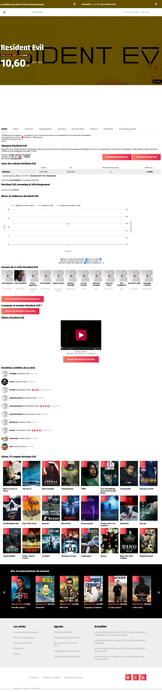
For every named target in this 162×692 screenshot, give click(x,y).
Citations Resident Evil (146, 157)
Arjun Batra (134, 289)
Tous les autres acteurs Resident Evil (22, 299)
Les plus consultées (24, 637)
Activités (108, 129)
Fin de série (78, 129)
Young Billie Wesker (33, 290)
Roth (96, 289)
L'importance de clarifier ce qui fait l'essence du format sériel (119, 658)
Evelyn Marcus (45, 289)
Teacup (143, 523)
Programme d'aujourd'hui (67, 637)
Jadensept (13, 438)
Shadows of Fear (68, 556)
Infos (16, 129)
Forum (17, 653)
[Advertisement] (81, 105)
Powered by (10, 190)
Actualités (100, 626)
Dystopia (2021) (146, 489)
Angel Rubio (109, 289)
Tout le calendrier (63, 632)
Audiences (19, 648)
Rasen (103, 556)
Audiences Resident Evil (117, 157)
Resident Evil (16, 159)
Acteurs (62, 129)
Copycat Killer (9, 556)
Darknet (45, 523)
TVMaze (26, 688)
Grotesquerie (87, 523)
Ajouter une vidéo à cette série (81, 359)
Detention (124, 523)
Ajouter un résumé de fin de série (20, 311)
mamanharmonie (16, 398)
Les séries (20, 626)
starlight (13, 374)
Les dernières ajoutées (26, 632)
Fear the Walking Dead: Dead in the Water (108, 491)
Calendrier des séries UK (67, 656)
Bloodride (65, 523)
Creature (46, 556)
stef (11, 447)
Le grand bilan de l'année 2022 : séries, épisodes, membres (120, 641)
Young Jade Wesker (58, 290)
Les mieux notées (23, 643)
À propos (33, 677)
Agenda (58, 626)
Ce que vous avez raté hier (65, 644)
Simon (83, 289)
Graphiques (45, 129)
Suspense (26, 155)
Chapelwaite (125, 489)
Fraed (11, 382)
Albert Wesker (20, 289)
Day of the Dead (29, 523)
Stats (4, 129)
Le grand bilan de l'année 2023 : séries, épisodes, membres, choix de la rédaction (120, 633)
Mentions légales (74, 677)
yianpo (12, 430)
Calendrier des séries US (67, 651)
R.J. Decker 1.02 (108, 4)
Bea (121, 289)
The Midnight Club (11, 523)
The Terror (27, 489)
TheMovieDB (35, 688)
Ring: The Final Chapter (126, 557)
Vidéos (94, 129)
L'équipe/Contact (51, 677)
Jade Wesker (7, 289)
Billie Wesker (70, 289)
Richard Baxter (147, 289)
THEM (83, 489)
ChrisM (12, 390)
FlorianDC (86, 4)
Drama (11, 155)
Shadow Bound (146, 556)
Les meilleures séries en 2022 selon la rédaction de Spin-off (120, 649)
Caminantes (86, 556)
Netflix (27, 157)
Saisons (29, 129)
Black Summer (48, 489)
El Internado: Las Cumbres (108, 524)
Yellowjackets (67, 489)
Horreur (18, 155)
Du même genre (127, 129)
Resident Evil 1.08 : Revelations (43, 176)
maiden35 (13, 422)
